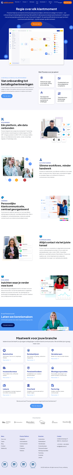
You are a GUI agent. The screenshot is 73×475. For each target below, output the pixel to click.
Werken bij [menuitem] (50, 2)
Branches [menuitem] (17, 2)
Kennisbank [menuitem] (42, 2)
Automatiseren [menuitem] (23, 441)
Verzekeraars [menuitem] (41, 443)
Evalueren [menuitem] (22, 448)
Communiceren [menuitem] (24, 443)
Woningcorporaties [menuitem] (43, 450)
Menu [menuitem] (2, 436)
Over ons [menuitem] (37, 2)
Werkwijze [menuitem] (32, 2)
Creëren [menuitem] (22, 446)
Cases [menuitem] (2, 441)
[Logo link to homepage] (8, 2)
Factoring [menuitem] (40, 453)
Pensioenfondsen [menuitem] (43, 448)
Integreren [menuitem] (22, 439)
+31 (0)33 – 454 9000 (63, 444)
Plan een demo (67, 2)
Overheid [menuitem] (40, 455)
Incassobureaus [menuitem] (42, 446)
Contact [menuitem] (56, 2)
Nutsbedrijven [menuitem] (41, 441)
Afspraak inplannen (8, 325)
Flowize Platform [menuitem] (24, 436)
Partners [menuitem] (22, 450)
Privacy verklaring (63, 467)
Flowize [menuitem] (24, 2)
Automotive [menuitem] (41, 439)
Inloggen (60, 2)
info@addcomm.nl (61, 446)
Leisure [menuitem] (40, 457)
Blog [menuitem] (2, 443)
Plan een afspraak (36, 406)
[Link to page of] (6, 422)
